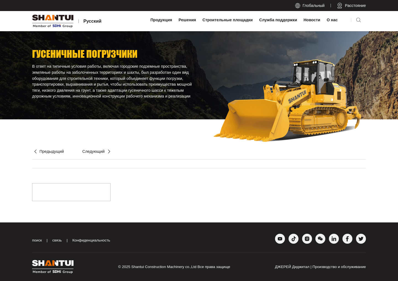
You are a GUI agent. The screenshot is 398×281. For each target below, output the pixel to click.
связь (57, 240)
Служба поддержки (278, 20)
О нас (332, 20)
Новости (311, 20)
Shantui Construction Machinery (157, 267)
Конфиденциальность (91, 240)
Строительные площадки (228, 20)
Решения (187, 20)
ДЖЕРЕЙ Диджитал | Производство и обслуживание (320, 267)
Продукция (161, 20)
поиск (37, 240)
